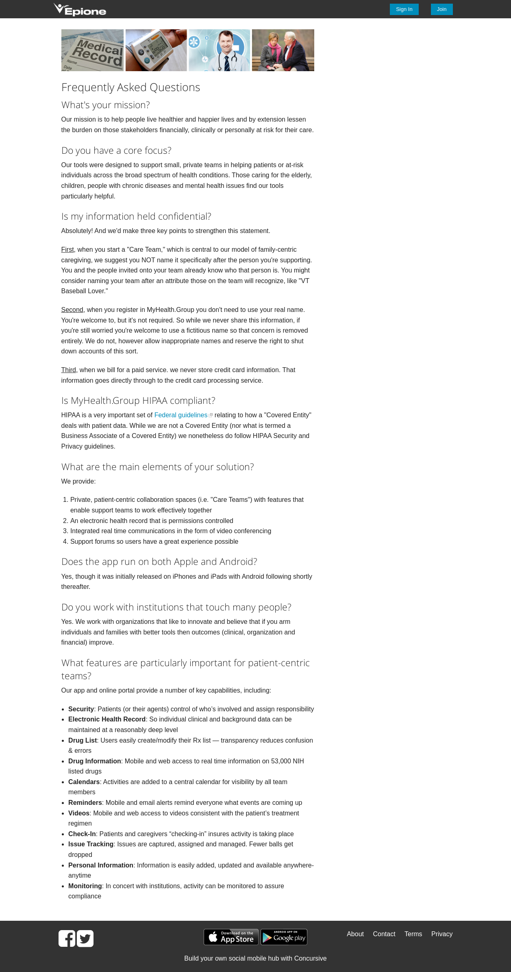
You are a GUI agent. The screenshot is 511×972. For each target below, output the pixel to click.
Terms (413, 934)
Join (442, 9)
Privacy (441, 934)
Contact (384, 934)
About (355, 934)
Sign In (404, 9)
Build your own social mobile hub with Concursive (255, 958)
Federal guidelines (181, 415)
